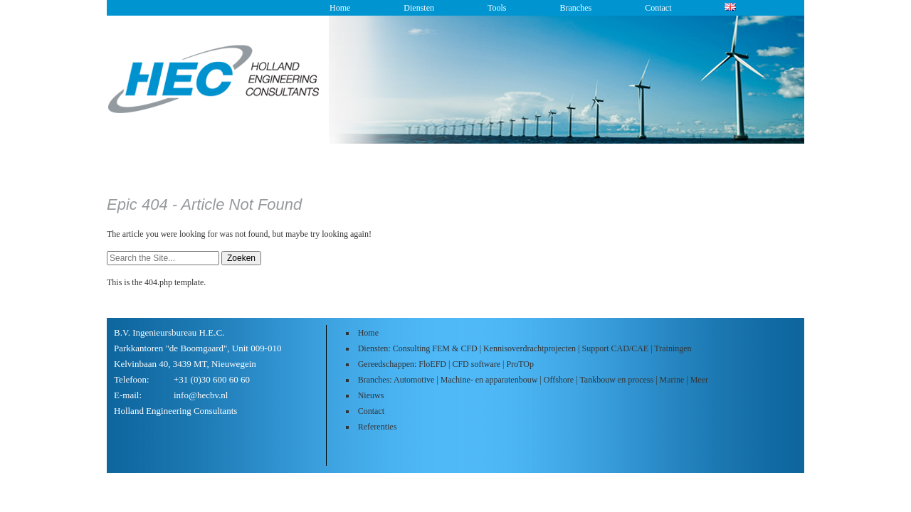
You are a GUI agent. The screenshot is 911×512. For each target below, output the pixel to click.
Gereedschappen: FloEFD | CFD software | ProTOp (446, 364)
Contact (658, 8)
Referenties (377, 427)
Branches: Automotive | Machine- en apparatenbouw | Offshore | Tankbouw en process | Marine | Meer (533, 380)
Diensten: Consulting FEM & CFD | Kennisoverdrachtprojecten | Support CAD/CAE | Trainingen (525, 348)
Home (340, 8)
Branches (575, 8)
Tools (497, 8)
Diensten (419, 8)
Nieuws (371, 395)
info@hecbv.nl (201, 395)
